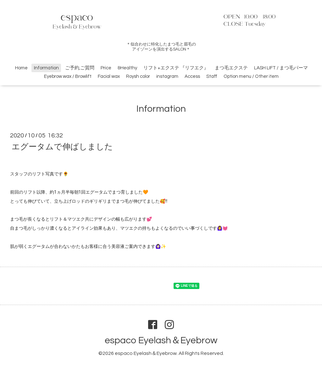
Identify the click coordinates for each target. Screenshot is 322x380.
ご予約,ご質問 (79, 68)
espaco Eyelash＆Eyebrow (161, 340)
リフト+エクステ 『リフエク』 (175, 68)
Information (46, 68)
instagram (167, 76)
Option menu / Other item (251, 76)
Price (106, 68)
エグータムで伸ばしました (62, 146)
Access (192, 76)
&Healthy (127, 68)
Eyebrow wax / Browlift (68, 76)
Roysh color (138, 76)
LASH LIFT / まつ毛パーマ (281, 68)
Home (21, 68)
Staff (211, 76)
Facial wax (109, 76)
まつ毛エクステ (231, 68)
